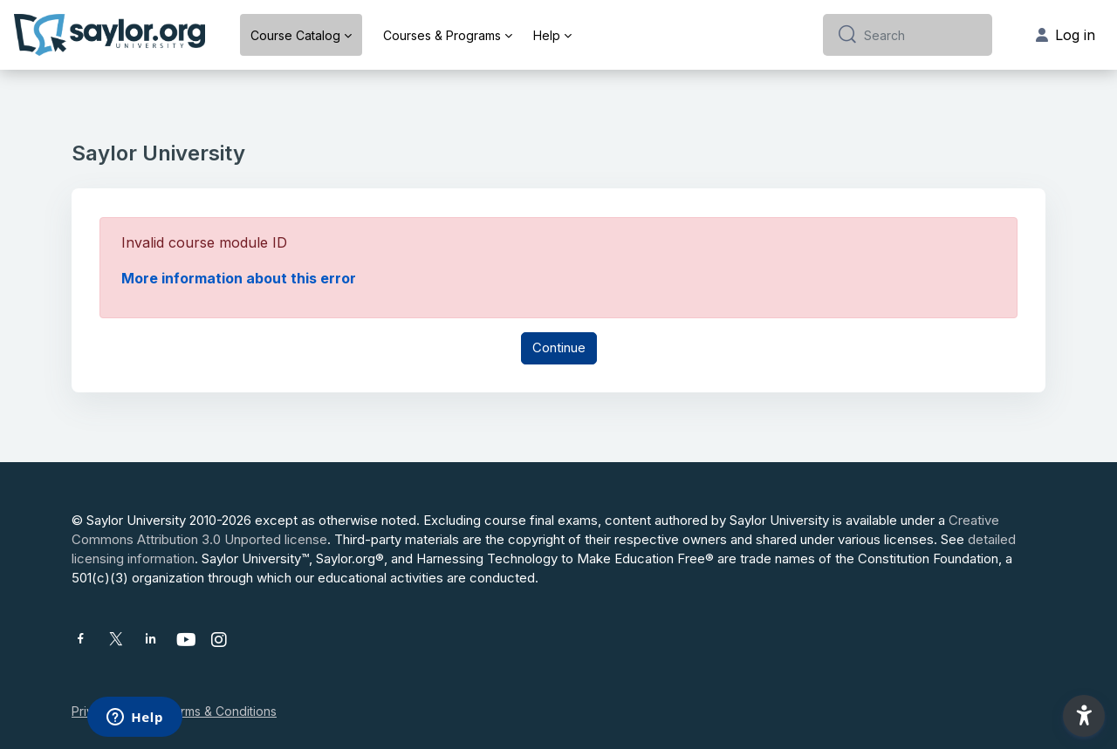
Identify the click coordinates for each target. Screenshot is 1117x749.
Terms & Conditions (221, 711)
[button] (1084, 716)
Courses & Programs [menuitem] (442, 35)
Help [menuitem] (546, 35)
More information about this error (238, 278)
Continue (559, 347)
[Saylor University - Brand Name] (109, 35)
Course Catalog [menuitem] (295, 35)
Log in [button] (1065, 35)
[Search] (921, 34)
